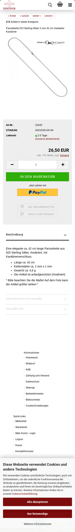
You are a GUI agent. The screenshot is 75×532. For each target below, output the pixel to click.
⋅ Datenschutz (31, 381)
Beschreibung (14, 234)
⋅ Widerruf (29, 363)
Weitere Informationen (37, 524)
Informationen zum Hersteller (24, 298)
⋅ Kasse (17, 445)
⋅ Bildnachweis (32, 399)
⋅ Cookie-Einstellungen (36, 405)
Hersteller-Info (15, 308)
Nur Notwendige (37, 513)
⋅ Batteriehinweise (33, 393)
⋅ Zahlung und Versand (36, 375)
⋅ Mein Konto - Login (24, 433)
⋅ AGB (27, 369)
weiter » (37, 15)
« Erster (12, 15)
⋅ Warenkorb (20, 427)
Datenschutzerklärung (24, 493)
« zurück (24, 15)
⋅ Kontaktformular (23, 451)
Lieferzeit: (11, 135)
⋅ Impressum (31, 357)
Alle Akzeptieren (37, 501)
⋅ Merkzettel (19, 421)
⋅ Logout (18, 439)
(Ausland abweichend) (47, 139)
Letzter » (49, 15)
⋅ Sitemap (29, 387)
